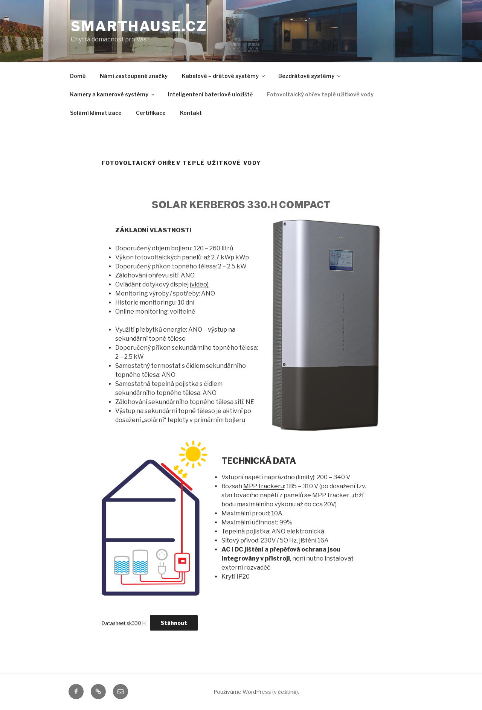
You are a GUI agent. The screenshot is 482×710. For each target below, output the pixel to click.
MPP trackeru (263, 486)
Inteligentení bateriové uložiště (210, 94)
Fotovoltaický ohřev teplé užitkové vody (320, 94)
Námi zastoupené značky (134, 76)
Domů (77, 76)
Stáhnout (173, 623)
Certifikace (151, 113)
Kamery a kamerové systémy (113, 94)
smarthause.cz (139, 26)
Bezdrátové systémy (310, 76)
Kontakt (191, 113)
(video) (199, 284)
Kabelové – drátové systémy (224, 76)
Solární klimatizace (96, 113)
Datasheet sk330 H (124, 623)
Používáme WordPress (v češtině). (256, 692)
